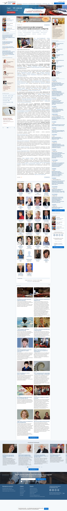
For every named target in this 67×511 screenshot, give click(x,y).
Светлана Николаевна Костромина (38, 67)
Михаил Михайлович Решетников (38, 82)
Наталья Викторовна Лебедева (59, 55)
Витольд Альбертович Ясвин (60, 61)
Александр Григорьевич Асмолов (35, 66)
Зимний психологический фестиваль (8, 500)
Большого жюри (44, 100)
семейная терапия (38, 30)
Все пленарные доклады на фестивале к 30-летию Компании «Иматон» (24, 409)
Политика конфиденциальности (35, 506)
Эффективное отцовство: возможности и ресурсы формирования (25, 433)
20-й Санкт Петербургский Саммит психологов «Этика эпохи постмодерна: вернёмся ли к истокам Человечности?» (58, 118)
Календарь (21, 506)
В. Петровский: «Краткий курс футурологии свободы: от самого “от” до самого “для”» (41, 467)
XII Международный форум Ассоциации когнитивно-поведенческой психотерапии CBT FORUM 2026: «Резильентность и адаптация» (58, 102)
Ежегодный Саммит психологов (7, 499)
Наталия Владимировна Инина (23, 150)
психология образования (27, 32)
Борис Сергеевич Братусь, (28, 158)
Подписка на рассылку (33, 499)
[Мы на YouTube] (60, 235)
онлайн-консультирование (22, 35)
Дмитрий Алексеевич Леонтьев (28, 73)
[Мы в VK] (57, 235)
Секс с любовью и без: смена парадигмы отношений (55, 467)
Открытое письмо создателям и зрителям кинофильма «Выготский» (8, 47)
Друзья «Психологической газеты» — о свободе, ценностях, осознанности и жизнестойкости (41, 362)
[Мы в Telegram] (54, 235)
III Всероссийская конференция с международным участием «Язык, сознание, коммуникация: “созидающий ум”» (58, 110)
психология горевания (35, 32)
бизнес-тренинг (45, 30)
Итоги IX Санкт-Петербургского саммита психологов (41, 409)
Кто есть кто (25, 3)
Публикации (19, 3)
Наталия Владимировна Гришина (24, 72)
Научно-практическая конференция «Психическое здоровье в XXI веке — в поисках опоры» (58, 131)
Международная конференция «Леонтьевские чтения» (57, 208)
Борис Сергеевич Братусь (36, 88)
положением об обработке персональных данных (58, 244)
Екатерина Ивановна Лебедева (59, 44)
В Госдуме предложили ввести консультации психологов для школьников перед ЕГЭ (7, 42)
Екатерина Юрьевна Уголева (22, 111)
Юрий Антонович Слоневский (23, 140)
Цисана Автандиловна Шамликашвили (60, 66)
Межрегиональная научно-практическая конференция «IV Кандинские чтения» (57, 138)
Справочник (44, 3)
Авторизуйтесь (29, 287)
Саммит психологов (44, 32)
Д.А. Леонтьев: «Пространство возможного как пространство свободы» (8, 467)
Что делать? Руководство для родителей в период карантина (41, 341)
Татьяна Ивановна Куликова (59, 49)
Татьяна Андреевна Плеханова (23, 147)
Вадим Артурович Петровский (43, 72)
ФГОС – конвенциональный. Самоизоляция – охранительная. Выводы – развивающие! (42, 385)
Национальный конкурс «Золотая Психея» (8, 502)
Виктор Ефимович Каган (37, 80)
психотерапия (24, 30)
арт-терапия (20, 32)
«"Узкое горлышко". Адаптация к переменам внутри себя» (23, 341)
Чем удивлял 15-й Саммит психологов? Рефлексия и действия (24, 311)
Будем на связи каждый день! (40, 174)
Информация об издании (34, 502)
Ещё (48, 3)
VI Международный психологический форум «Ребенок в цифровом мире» (58, 125)
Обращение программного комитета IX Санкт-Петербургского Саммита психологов (24, 362)
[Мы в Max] (62, 235)
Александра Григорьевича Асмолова (29, 98)
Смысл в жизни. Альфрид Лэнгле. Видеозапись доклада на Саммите (24, 467)
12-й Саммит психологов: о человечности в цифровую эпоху (42, 311)
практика (19, 30)
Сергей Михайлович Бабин (22, 83)
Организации (38, 3)
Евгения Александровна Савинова (59, 72)
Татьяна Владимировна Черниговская (34, 74)
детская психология (31, 30)
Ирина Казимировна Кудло (22, 134)
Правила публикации (33, 503)
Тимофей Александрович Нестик (34, 90)
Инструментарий (31, 3)
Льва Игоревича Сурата (27, 100)
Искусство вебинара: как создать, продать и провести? (23, 385)
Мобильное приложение (33, 500)
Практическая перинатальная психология (41, 432)
